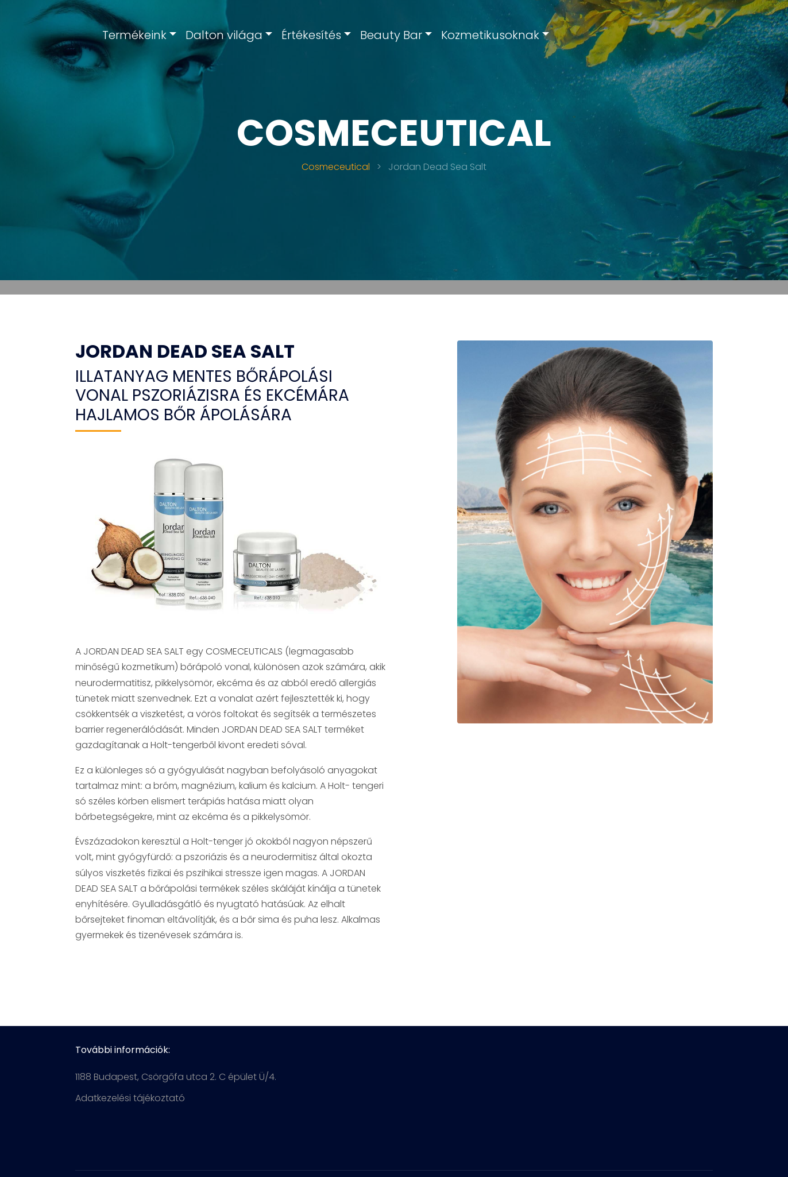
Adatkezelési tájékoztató (130, 1098)
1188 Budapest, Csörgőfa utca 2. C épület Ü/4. (175, 1076)
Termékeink (134, 35)
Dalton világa (224, 35)
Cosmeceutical (336, 166)
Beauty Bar (391, 35)
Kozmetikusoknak (490, 35)
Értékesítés (311, 35)
